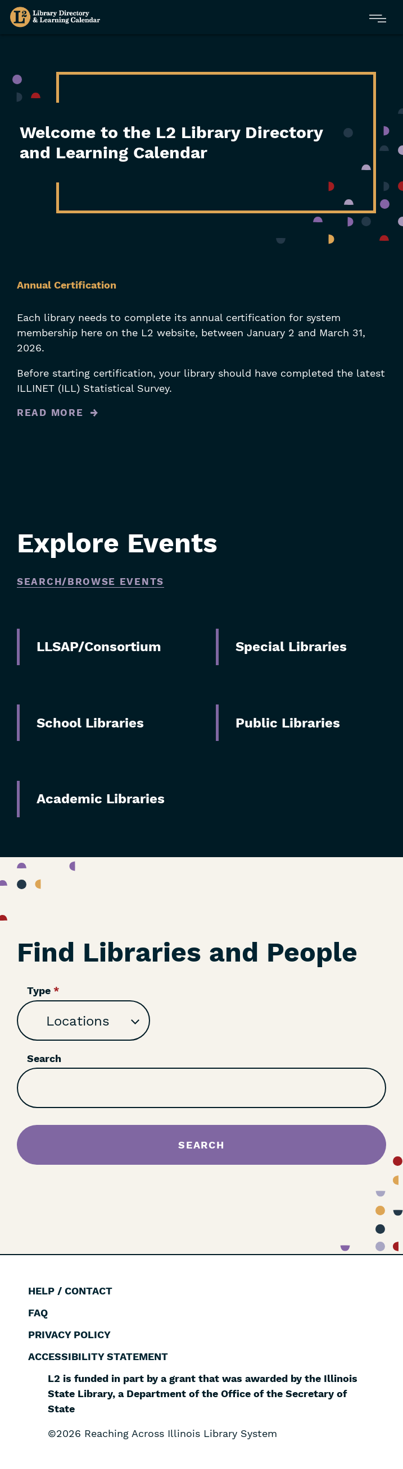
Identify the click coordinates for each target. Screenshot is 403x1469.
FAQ (38, 1313)
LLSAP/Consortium (99, 647)
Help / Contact (70, 1291)
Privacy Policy (69, 1334)
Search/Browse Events (90, 581)
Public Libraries (288, 723)
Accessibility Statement (98, 1356)
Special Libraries (291, 647)
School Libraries (90, 723)
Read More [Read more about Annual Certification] (50, 412)
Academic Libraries (101, 799)
